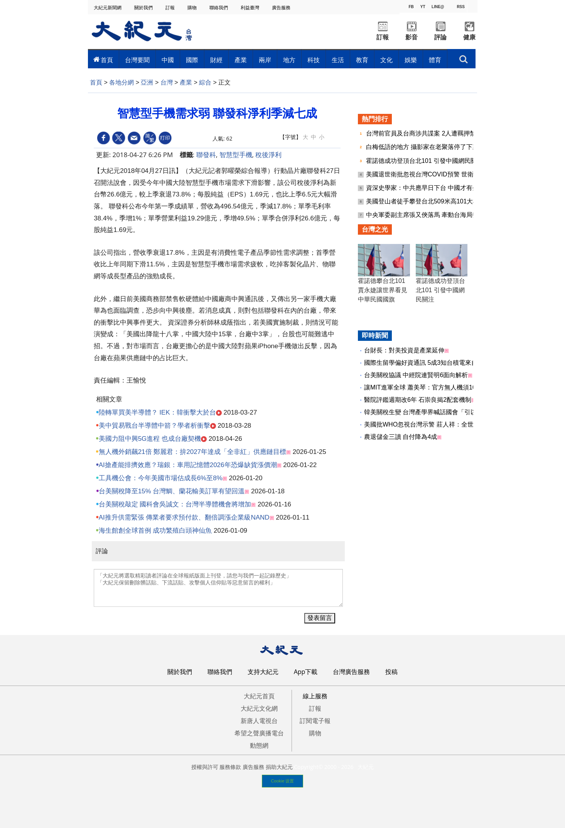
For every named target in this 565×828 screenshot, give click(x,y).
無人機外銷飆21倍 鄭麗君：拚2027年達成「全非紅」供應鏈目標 (192, 451)
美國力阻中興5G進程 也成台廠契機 (150, 438)
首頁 (107, 60)
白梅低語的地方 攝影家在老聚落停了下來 (423, 147)
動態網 (259, 745)
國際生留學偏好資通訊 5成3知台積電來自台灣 (427, 362)
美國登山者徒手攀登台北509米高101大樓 (423, 201)
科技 (313, 60)
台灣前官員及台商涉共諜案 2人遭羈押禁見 (425, 133)
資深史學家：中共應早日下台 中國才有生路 (426, 188)
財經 (216, 60)
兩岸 (265, 60)
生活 (338, 60)
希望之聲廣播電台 (259, 733)
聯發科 (206, 154)
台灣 (166, 82)
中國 (168, 60)
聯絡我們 (219, 7)
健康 (469, 37)
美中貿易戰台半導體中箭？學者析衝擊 (154, 425)
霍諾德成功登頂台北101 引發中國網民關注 (425, 160)
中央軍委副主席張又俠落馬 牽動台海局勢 (423, 215)
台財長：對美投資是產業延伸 (404, 350)
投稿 (391, 671)
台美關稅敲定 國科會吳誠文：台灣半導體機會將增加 (175, 504)
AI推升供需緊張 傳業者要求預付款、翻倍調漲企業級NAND (184, 517)
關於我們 (144, 7)
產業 (240, 60)
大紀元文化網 (259, 708)
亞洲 (147, 82)
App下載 (306, 671)
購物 (192, 7)
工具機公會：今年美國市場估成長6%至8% (161, 478)
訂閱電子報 (315, 720)
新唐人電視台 (259, 720)
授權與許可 (204, 766)
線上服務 (315, 696)
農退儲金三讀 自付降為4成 (400, 436)
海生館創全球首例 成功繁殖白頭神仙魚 (155, 530)
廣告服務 (282, 7)
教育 (362, 60)
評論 (440, 37)
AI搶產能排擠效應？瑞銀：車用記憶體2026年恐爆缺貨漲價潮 (188, 465)
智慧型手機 (235, 154)
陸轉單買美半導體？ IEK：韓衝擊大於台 (157, 412)
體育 (435, 60)
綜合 (205, 82)
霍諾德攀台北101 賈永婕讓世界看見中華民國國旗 (382, 290)
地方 (289, 60)
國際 (192, 60)
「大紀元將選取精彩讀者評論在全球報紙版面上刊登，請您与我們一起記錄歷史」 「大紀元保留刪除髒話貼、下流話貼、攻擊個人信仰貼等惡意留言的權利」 (218, 588)
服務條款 (230, 766)
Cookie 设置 (282, 781)
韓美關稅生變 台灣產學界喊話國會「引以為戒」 (429, 412)
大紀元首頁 (259, 696)
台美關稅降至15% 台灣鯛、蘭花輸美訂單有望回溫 (172, 491)
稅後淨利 (268, 154)
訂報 (170, 7)
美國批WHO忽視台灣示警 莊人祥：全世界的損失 (431, 424)
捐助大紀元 (279, 766)
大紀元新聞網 (108, 7)
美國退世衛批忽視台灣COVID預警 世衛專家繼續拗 (436, 174)
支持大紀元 (263, 671)
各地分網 (121, 82)
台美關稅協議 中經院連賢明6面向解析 (416, 375)
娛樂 (411, 60)
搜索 (463, 59)
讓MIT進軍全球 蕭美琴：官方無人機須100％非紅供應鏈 (440, 387)
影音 (411, 37)
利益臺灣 (250, 7)
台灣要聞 (137, 60)
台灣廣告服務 (351, 671)
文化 (386, 60)
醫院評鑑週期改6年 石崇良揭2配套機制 (417, 399)
